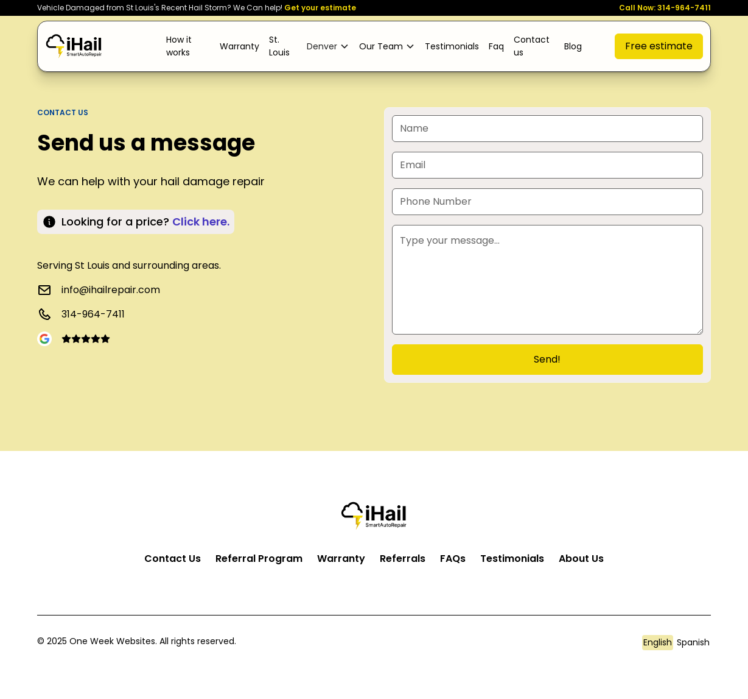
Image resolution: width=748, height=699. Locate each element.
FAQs (453, 559)
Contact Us (172, 559)
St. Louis (279, 46)
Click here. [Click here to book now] (200, 221)
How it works (179, 46)
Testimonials (452, 46)
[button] (328, 46)
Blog (573, 46)
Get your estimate (320, 7)
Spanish (693, 642)
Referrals (402, 559)
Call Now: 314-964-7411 (665, 7)
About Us (581, 559)
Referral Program (258, 559)
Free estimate (659, 46)
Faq (496, 46)
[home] (74, 46)
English (657, 642)
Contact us (532, 46)
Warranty (239, 46)
